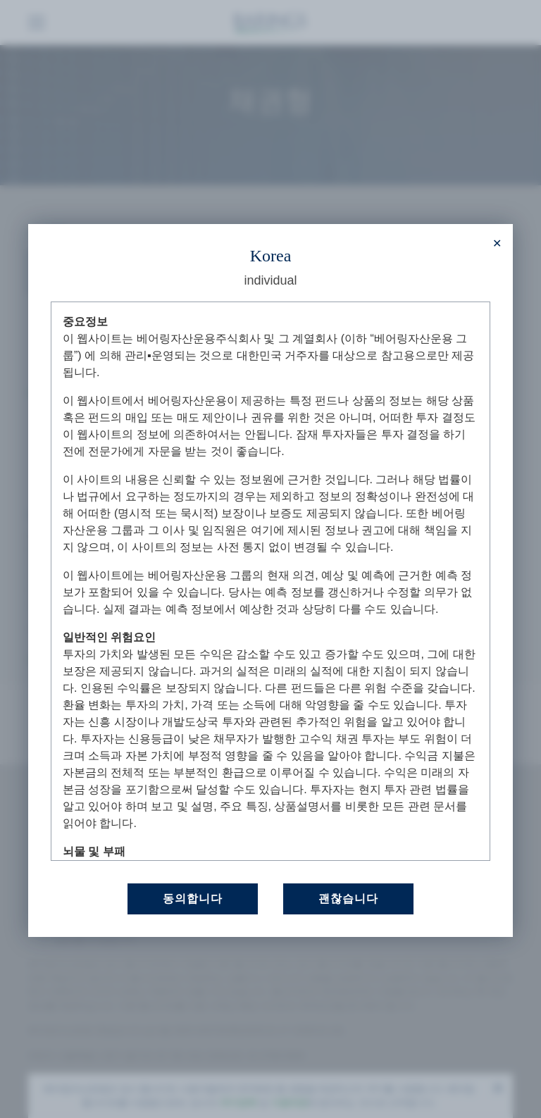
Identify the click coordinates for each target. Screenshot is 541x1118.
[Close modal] (497, 243)
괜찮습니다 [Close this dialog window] (348, 898)
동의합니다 (193, 898)
